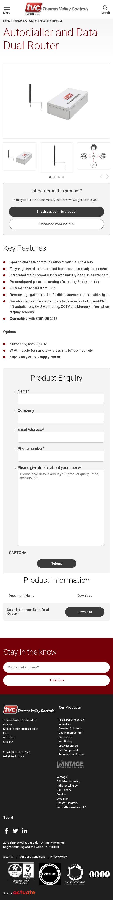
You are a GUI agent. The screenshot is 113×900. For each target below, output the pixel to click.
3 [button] (59, 177)
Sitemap (8, 856)
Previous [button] (101, 176)
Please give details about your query (49, 468)
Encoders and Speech (72, 754)
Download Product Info (57, 224)
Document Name (22, 595)
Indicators (65, 724)
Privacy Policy (58, 856)
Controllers (65, 737)
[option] (19, 156)
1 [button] (50, 177)
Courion (61, 794)
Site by (19, 893)
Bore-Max (63, 799)
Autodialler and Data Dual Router (28, 611)
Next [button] (107, 176)
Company (26, 410)
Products (17, 21)
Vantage (62, 777)
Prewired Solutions (70, 728)
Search (105, 11)
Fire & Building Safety (72, 720)
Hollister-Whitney (67, 786)
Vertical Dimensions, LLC (71, 807)
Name (23, 391)
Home (6, 21)
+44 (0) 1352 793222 (17, 752)
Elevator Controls (67, 803)
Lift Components (69, 750)
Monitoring (65, 741)
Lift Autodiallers (68, 746)
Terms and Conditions (32, 856)
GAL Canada (64, 790)
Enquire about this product (56, 211)
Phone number (31, 449)
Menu (8, 11)
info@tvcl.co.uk (13, 756)
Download (85, 611)
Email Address (31, 430)
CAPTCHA (17, 553)
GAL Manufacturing (68, 781)
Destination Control (70, 733)
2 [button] (54, 177)
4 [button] (63, 177)
